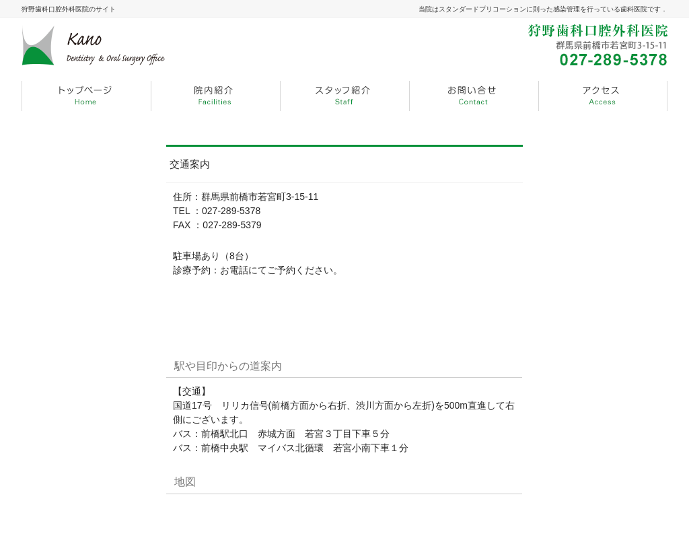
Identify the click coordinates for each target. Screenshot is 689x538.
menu (86, 96)
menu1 (215, 96)
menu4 (602, 96)
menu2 (344, 96)
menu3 (473, 96)
